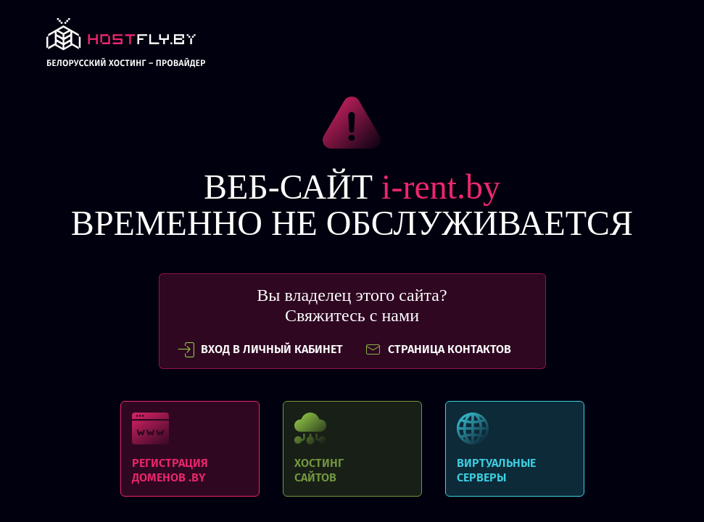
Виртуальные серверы (514, 449)
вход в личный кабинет (260, 349)
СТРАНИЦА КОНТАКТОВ (438, 349)
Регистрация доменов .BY (190, 449)
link (125, 46)
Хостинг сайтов (352, 449)
